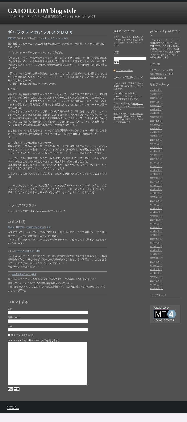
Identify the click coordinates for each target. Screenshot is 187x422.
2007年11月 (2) (156, 216)
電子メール (14, 317)
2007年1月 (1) (156, 254)
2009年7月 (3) (156, 159)
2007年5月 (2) (156, 239)
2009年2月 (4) (156, 166)
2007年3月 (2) (156, 246)
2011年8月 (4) (156, 105)
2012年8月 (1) (156, 94)
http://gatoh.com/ (159, 51)
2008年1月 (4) (156, 208)
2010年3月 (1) (156, 144)
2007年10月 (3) (156, 220)
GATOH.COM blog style (42, 10)
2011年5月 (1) (156, 109)
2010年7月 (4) (156, 132)
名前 (10, 308)
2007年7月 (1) (156, 231)
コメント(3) (43, 38)
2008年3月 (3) (156, 201)
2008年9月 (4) (156, 182)
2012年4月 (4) (156, 98)
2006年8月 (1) (156, 262)
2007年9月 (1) (156, 224)
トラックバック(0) (59, 38)
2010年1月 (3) (156, 147)
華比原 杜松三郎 (16, 227)
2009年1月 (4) (156, 170)
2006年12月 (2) (156, 258)
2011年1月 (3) (156, 121)
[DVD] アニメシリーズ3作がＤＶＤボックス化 (129, 106)
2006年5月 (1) (156, 273)
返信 (48, 227)
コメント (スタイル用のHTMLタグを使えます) (33, 340)
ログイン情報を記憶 (22, 335)
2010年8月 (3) (156, 128)
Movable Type (13, 417)
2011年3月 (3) (156, 117)
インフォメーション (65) (161, 70)
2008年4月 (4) (156, 197)
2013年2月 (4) (156, 90)
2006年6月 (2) (156, 269)
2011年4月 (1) (156, 113)
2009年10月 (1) (156, 151)
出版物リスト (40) (158, 77)
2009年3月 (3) (156, 163)
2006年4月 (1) (156, 277)
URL (10, 326)
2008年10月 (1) (156, 178)
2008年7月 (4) (156, 185)
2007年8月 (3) (156, 227)
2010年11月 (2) (156, 124)
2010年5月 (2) (156, 140)
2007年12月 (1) (156, 212)
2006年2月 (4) (156, 284)
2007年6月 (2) (156, 235)
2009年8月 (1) (156, 155)
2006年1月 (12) (156, 288)
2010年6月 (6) (156, 136)
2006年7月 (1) (156, 265)
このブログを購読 (124, 70)
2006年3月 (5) (156, 281)
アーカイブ (162, 84)
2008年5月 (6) (156, 193)
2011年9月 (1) (156, 102)
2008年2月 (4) (156, 204)
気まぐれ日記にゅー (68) (161, 74)
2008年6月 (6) (156, 189)
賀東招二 (12, 38)
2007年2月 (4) (156, 250)
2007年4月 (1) (156, 243)
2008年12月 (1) (156, 174)
